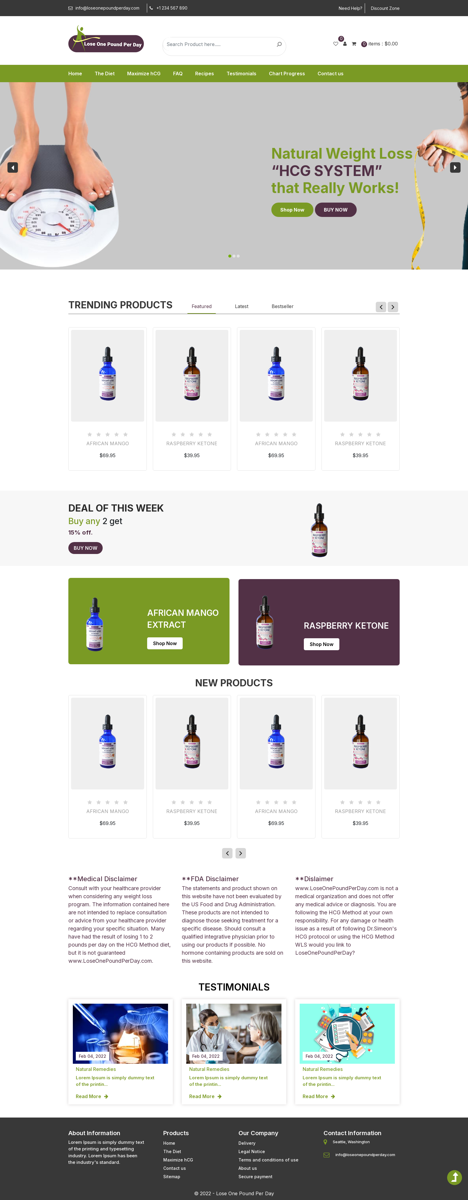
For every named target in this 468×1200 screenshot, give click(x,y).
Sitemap (171, 1170)
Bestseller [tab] (283, 306)
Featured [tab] (202, 306)
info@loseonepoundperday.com (103, 7)
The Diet (105, 73)
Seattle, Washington (351, 1135)
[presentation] (12, 167)
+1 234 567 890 (167, 7)
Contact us (331, 73)
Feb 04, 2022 (92, 1051)
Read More (88, 1092)
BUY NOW (80, 210)
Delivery (246, 1137)
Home (75, 73)
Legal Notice (251, 1145)
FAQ (178, 73)
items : (379, 44)
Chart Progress (287, 73)
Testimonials (241, 73)
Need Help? (350, 8)
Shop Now (37, 210)
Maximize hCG (144, 73)
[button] (230, 256)
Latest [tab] (241, 306)
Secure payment (255, 1170)
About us (247, 1162)
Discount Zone (385, 8)
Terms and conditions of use (268, 1153)
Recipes (204, 73)
